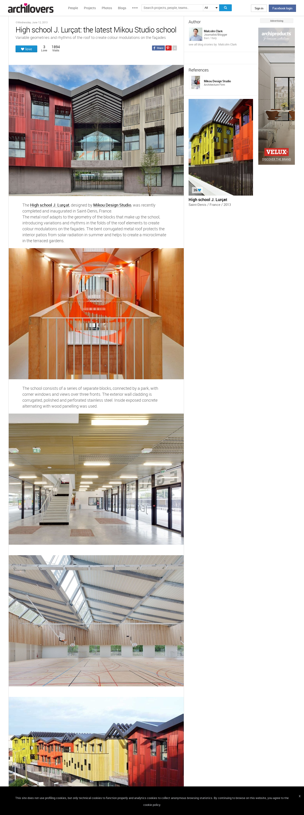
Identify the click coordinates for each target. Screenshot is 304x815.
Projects (90, 8)
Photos (107, 8)
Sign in (259, 8)
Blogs (122, 8)
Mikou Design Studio (112, 204)
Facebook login (282, 8)
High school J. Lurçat (49, 204)
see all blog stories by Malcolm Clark (213, 44)
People (73, 8)
